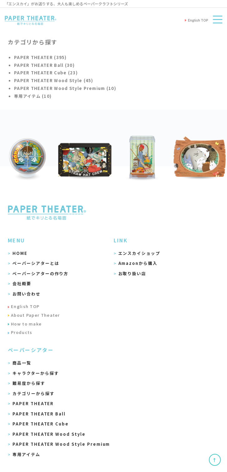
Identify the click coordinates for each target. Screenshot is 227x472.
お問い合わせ (26, 294)
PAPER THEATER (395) (40, 57)
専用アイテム (26, 454)
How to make (26, 324)
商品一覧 (21, 363)
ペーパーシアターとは (35, 263)
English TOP (25, 306)
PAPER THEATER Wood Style (49, 434)
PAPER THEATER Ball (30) (44, 65)
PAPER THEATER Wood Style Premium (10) (65, 88)
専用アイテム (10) (33, 96)
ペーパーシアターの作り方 (40, 273)
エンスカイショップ (139, 253)
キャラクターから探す (35, 373)
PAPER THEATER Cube (40, 424)
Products (21, 332)
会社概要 (21, 283)
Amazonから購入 (138, 263)
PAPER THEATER (33, 403)
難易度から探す (28, 383)
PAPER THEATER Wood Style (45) (53, 80)
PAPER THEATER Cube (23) (46, 73)
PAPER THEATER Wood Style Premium (61, 444)
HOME (19, 253)
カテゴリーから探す (33, 393)
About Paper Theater (35, 315)
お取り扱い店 (132, 273)
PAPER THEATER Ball (39, 414)
